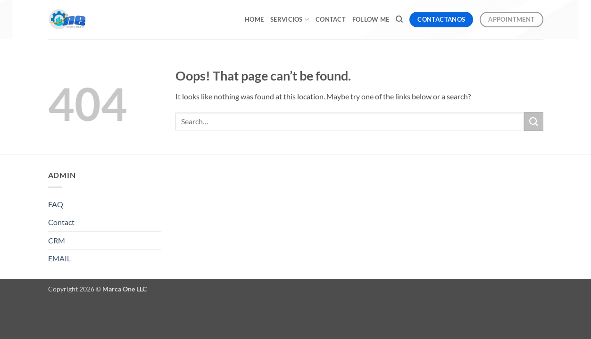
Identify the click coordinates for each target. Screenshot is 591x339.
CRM (56, 240)
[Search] (399, 19)
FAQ (55, 204)
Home (254, 19)
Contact (331, 19)
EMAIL (59, 258)
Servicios (289, 19)
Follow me (370, 19)
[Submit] (533, 121)
